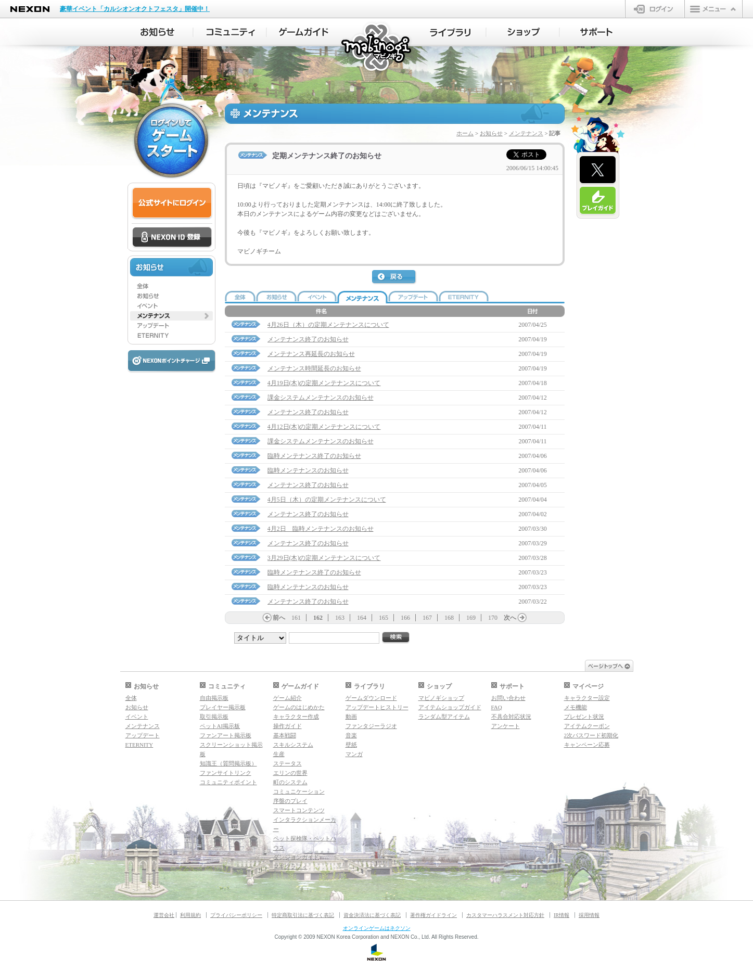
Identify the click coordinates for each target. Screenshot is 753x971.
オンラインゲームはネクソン (377, 928)
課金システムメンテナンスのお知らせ (320, 397)
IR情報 (561, 915)
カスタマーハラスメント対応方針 (505, 915)
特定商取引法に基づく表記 (303, 915)
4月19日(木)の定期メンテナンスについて (324, 383)
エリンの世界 (290, 773)
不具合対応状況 (511, 716)
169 (471, 617)
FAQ (496, 707)
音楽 (351, 735)
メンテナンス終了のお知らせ (308, 339)
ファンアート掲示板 (225, 735)
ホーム (465, 133)
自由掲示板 (214, 698)
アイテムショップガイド (449, 707)
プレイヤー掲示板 (223, 707)
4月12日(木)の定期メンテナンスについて (324, 426)
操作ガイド (287, 726)
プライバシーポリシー (236, 915)
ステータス (287, 763)
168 (449, 617)
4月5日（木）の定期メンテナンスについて (326, 499)
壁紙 (351, 745)
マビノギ (377, 47)
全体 (131, 698)
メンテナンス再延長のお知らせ (311, 353)
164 (361, 617)
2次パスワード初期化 (591, 735)
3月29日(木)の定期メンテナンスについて (324, 557)
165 (383, 617)
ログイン (655, 9)
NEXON (29, 9)
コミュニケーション (299, 791)
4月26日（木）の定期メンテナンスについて (328, 324)
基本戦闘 (284, 735)
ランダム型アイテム (444, 716)
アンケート (505, 726)
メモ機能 (575, 707)
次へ (510, 617)
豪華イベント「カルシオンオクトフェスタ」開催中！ (135, 8)
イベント (136, 716)
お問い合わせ (508, 698)
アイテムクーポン (587, 726)
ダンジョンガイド (296, 857)
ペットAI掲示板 (220, 726)
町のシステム (290, 782)
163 (339, 617)
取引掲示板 (214, 716)
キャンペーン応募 (587, 745)
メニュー (713, 9)
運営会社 (164, 915)
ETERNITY (139, 745)
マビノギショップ (441, 698)
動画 (351, 716)
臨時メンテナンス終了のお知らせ (314, 455)
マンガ (354, 754)
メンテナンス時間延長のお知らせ (314, 368)
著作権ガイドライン (433, 915)
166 (405, 617)
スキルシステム (293, 745)
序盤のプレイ (290, 801)
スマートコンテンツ (299, 810)
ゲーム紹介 (287, 698)
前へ (279, 617)
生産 (279, 754)
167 (427, 617)
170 (492, 617)
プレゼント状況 (584, 716)
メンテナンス (526, 133)
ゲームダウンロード (371, 698)
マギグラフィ (290, 866)
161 (296, 617)
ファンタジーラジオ (371, 726)
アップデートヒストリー (377, 707)
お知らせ (491, 133)
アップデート (142, 735)
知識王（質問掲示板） (228, 763)
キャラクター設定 (587, 698)
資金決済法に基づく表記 (372, 915)
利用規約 (190, 915)
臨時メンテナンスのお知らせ (308, 470)
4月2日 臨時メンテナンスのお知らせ (320, 528)
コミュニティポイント (228, 782)
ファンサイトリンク (225, 773)
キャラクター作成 (296, 716)
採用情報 (589, 915)
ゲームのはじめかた (299, 707)
